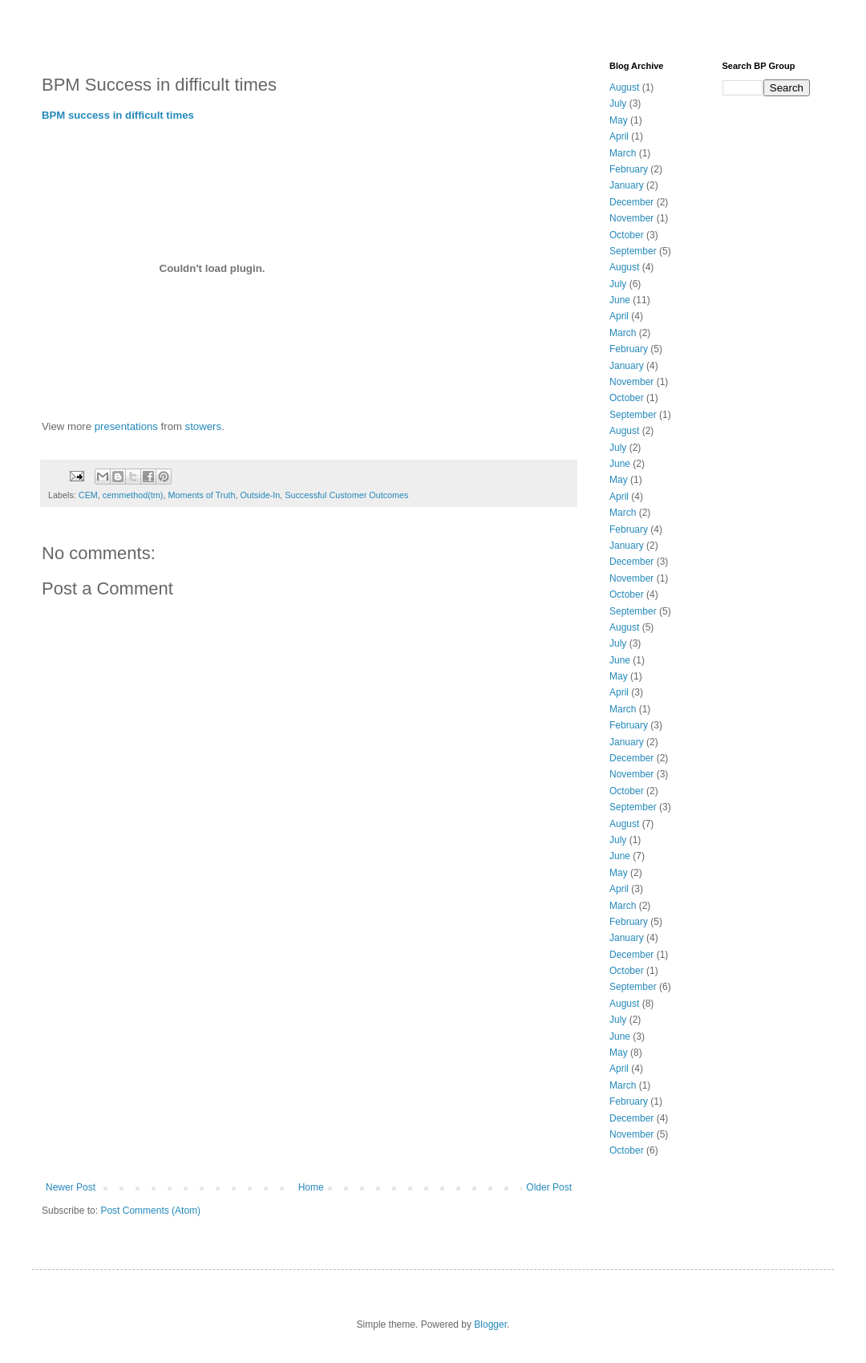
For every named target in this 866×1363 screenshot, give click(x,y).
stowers (203, 426)
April (619, 136)
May (618, 120)
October (626, 235)
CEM (88, 495)
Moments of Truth (201, 495)
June (619, 300)
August (624, 87)
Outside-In (260, 495)
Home (311, 1187)
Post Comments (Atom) (150, 1210)
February (628, 169)
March (622, 153)
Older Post (549, 1187)
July (617, 103)
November (631, 218)
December (631, 202)
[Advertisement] (308, 1061)
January (626, 185)
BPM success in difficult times (118, 115)
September (633, 251)
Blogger (490, 1324)
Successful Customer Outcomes (346, 495)
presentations (126, 426)
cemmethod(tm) (133, 495)
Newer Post (70, 1187)
